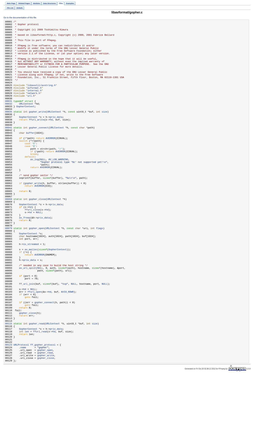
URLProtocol (21, 409)
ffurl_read (40, 394)
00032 (8, 120)
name (23, 413)
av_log (34, 187)
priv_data (56, 136)
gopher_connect (39, 149)
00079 (8, 270)
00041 (8, 149)
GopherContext (25, 123)
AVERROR (51, 161)
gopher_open (36, 270)
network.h (34, 107)
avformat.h (34, 101)
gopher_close (37, 235)
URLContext (26, 120)
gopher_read (36, 384)
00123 (8, 409)
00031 (8, 117)
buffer (30, 155)
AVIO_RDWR (67, 346)
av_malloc (31, 295)
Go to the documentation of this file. (20, 17)
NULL (43, 187)
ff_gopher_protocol (43, 409)
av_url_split (27, 317)
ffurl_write (36, 139)
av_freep (24, 257)
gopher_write (37, 130)
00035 (8, 130)
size (104, 130)
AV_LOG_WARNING (58, 187)
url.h (31, 111)
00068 (8, 235)
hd (51, 139)
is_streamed (31, 289)
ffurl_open (34, 346)
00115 (8, 384)
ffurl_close (32, 247)
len (27, 394)
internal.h (34, 104)
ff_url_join (26, 336)
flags (99, 270)
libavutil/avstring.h (42, 98)
